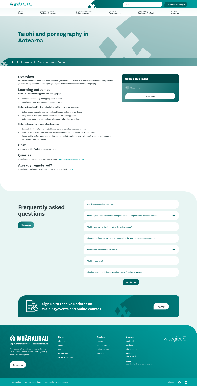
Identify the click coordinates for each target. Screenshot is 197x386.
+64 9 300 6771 (132, 356)
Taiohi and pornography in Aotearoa (51, 61)
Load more (131, 282)
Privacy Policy (15, 382)
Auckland (130, 341)
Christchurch (131, 349)
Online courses (26, 61)
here (71, 169)
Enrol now (150, 96)
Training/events (103, 345)
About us (61, 341)
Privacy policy (63, 353)
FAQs (60, 349)
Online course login (176, 4)
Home (20, 12)
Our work (100, 341)
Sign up (161, 306)
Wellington (130, 345)
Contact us (26, 224)
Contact (61, 345)
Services (101, 336)
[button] (49, 12)
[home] (21, 4)
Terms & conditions (65, 357)
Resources (101, 353)
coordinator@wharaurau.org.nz (71, 159)
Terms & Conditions (33, 382)
